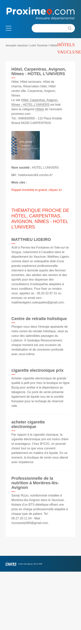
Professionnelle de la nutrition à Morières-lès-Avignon (35, 483)
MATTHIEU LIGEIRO (31, 239)
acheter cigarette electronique (28, 424)
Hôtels (53, 45)
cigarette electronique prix (37, 370)
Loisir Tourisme (39, 45)
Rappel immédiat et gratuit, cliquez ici (36, 189)
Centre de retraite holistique (39, 318)
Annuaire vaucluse (17, 45)
